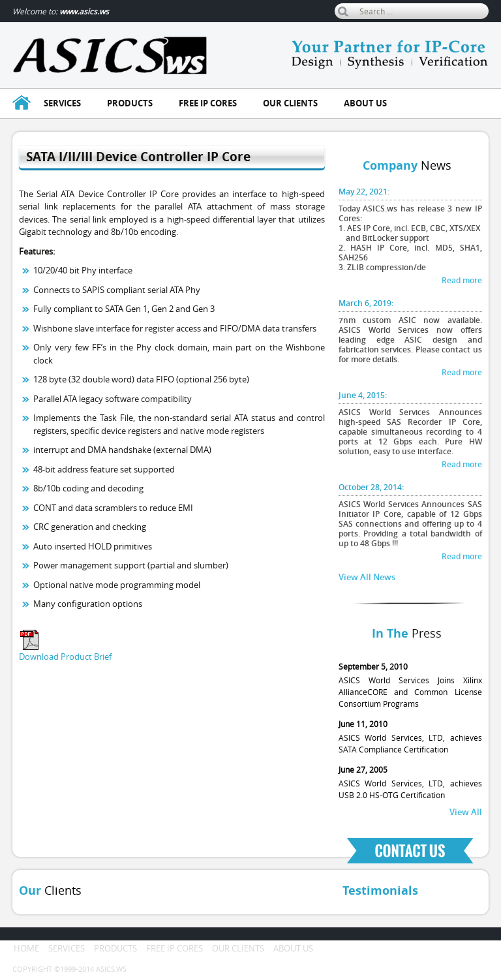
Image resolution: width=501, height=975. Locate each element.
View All (465, 812)
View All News (367, 577)
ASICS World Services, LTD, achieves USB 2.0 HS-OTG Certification (410, 782)
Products (130, 103)
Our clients (290, 103)
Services (62, 103)
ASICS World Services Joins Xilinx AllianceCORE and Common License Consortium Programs (410, 684)
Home (26, 948)
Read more (462, 280)
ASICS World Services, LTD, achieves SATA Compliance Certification (410, 736)
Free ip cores (208, 103)
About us (365, 103)
